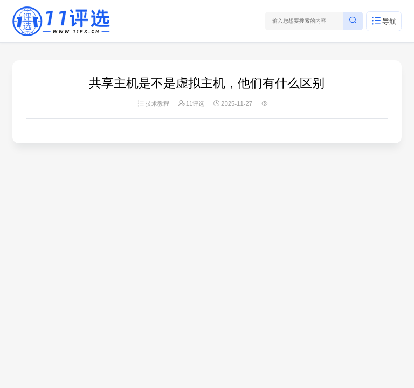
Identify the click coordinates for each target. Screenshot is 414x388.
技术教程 (157, 103)
